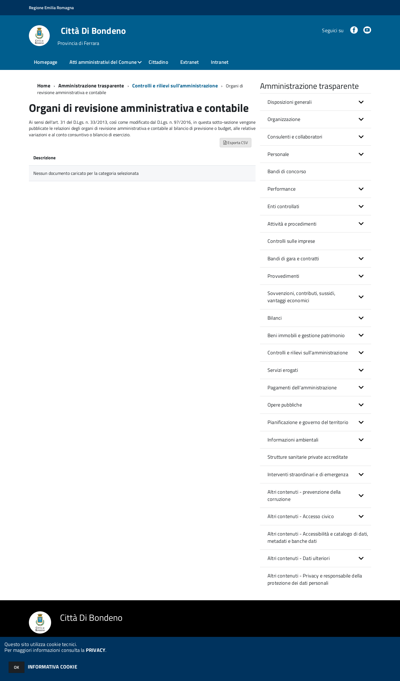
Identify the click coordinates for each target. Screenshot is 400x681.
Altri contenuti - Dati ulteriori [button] (299, 558)
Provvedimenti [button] (283, 276)
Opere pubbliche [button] (285, 404)
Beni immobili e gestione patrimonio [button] (306, 335)
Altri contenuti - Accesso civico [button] (301, 516)
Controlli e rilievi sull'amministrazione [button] (308, 352)
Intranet (219, 62)
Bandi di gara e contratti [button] (293, 258)
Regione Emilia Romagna (51, 7)
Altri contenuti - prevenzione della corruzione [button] (304, 495)
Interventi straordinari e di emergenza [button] (308, 474)
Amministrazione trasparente (91, 85)
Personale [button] (278, 154)
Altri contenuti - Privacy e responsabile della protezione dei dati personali (315, 579)
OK (16, 667)
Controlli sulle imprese (291, 241)
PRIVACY (95, 650)
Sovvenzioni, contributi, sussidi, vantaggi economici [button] (301, 296)
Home (43, 85)
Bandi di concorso (287, 171)
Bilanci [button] (275, 318)
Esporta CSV (235, 142)
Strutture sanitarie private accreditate (308, 457)
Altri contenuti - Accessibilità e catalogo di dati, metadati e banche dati (318, 537)
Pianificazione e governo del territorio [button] (308, 422)
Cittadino (158, 62)
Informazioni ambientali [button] (293, 439)
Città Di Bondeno (93, 30)
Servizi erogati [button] (283, 370)
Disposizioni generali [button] (290, 102)
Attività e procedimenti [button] (292, 224)
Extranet (189, 62)
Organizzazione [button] (284, 119)
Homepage (45, 62)
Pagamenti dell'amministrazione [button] (302, 387)
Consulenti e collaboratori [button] (295, 136)
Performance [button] (282, 189)
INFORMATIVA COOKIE (52, 666)
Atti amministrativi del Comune (103, 62)
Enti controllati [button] (283, 206)
